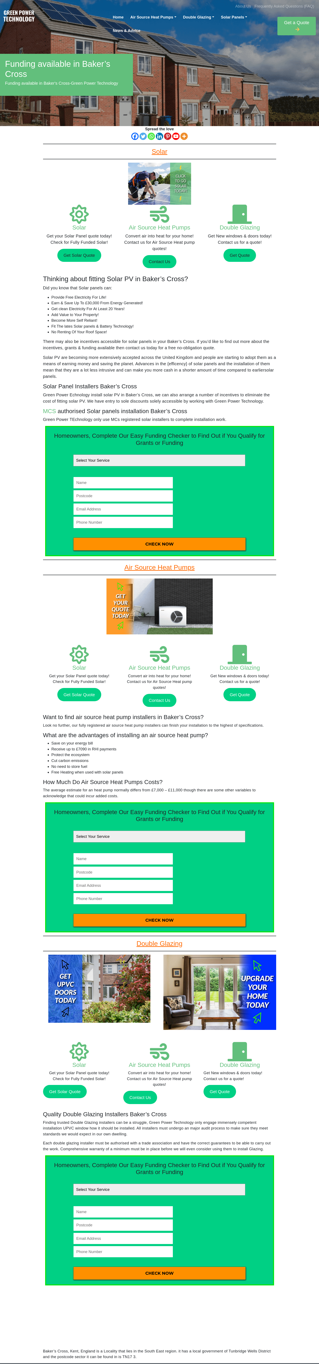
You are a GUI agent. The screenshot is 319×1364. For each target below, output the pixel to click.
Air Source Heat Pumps (151, 17)
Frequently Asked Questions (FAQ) (284, 6)
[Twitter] (143, 136)
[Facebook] (135, 136)
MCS (49, 411)
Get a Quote (296, 26)
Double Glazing (197, 17)
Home (118, 17)
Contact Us (159, 261)
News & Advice (126, 30)
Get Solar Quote (79, 255)
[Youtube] (176, 136)
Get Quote (240, 255)
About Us (243, 6)
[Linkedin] (159, 136)
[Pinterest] (167, 136)
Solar (79, 227)
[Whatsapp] (151, 136)
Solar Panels (232, 17)
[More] (184, 136)
